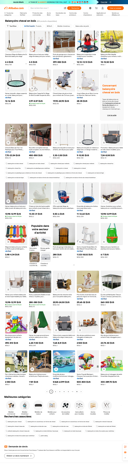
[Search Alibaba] (46, 8)
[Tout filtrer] (11, 26)
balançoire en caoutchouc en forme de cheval (40, 421)
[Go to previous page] (47, 392)
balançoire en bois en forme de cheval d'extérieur (44, 177)
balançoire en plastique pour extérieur (37, 168)
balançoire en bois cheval (14, 163)
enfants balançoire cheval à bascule (17, 431)
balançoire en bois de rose (38, 426)
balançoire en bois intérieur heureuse (45, 431)
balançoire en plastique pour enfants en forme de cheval (24, 173)
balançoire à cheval (61, 168)
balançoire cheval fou (105, 163)
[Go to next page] (81, 392)
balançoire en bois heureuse (71, 431)
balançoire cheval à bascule (102, 421)
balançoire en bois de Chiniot (82, 426)
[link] (125, 447)
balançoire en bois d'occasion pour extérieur (99, 431)
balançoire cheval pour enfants (59, 163)
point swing (43, 436)
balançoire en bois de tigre (95, 173)
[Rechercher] (74, 8)
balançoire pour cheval (14, 421)
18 (76, 391)
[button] (65, 8)
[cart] (96, 8)
